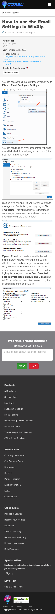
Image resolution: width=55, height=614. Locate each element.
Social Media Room (13, 586)
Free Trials (9, 403)
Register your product (14, 519)
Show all (7, 64)
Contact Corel (10, 496)
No (34, 366)
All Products (10, 391)
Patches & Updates (13, 514)
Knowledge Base (11, 13)
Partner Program (12, 479)
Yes (21, 366)
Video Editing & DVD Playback (18, 432)
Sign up (9, 573)
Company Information (14, 455)
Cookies (29, 606)
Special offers (10, 397)
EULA (7, 490)
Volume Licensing (12, 531)
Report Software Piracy (15, 537)
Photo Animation (12, 426)
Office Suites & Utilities (14, 438)
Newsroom (9, 467)
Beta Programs (11, 549)
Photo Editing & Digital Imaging (18, 420)
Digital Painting (11, 414)
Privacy (19, 606)
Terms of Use (8, 606)
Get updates (11, 72)
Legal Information (12, 485)
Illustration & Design (13, 409)
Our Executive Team (13, 461)
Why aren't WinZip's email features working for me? (22, 62)
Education (9, 525)
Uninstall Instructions (14, 543)
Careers (8, 473)
